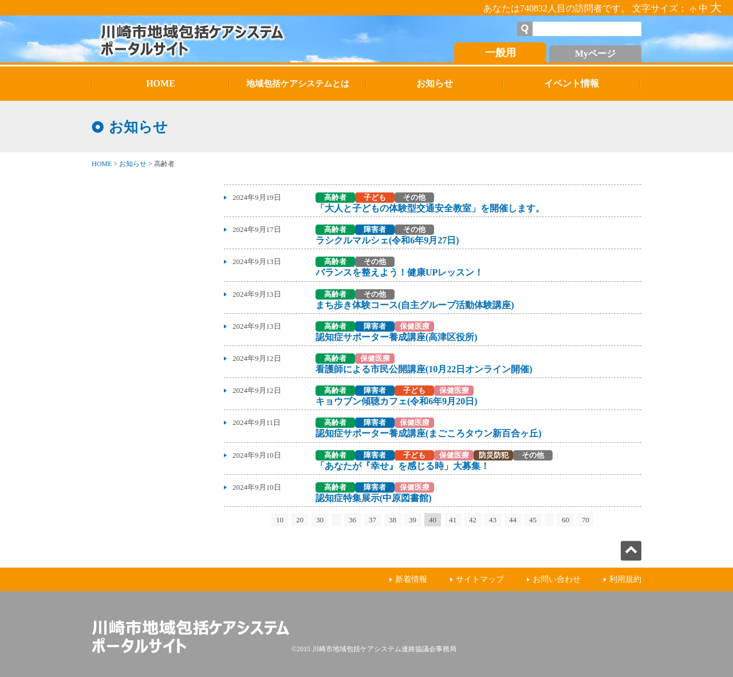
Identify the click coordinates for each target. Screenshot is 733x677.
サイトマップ (480, 579)
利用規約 (625, 579)
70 (585, 519)
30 (320, 519)
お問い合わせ (557, 579)
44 (513, 519)
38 (392, 519)
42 (472, 519)
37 (372, 519)
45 (533, 519)
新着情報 (411, 579)
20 (300, 519)
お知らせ (133, 164)
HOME (102, 164)
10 (279, 519)
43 (492, 519)
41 (452, 519)
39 (412, 519)
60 (565, 519)
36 (352, 519)
